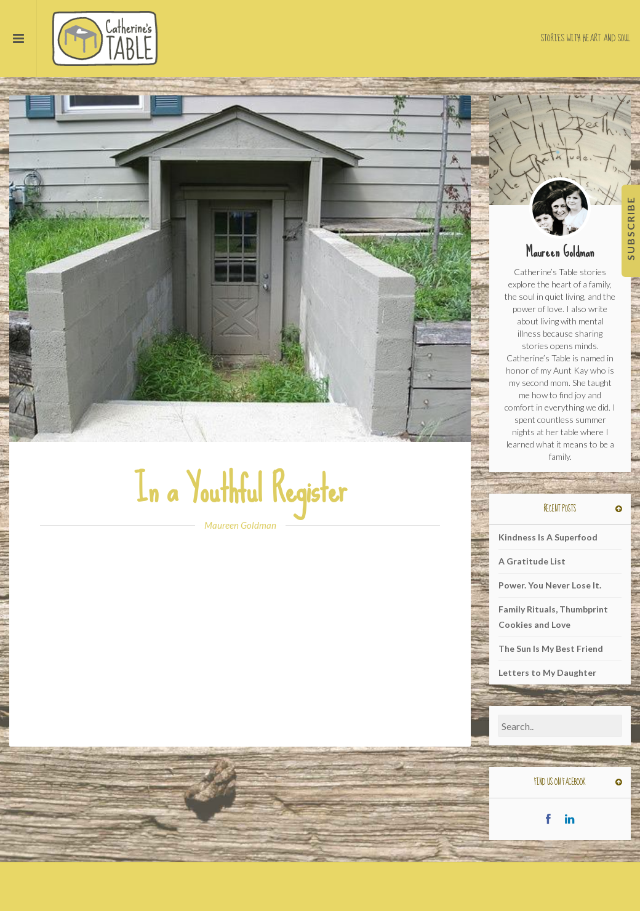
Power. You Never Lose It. (549, 585)
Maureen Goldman (240, 525)
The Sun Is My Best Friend (550, 648)
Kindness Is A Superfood (548, 537)
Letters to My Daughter (547, 672)
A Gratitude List (532, 561)
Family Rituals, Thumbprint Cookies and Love (553, 617)
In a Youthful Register (240, 490)
